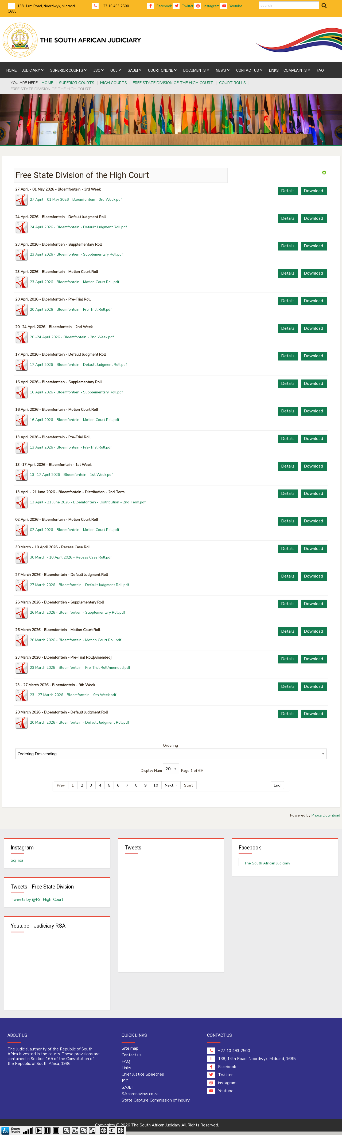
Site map (130, 1052)
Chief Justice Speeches (143, 1078)
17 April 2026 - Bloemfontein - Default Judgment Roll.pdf (78, 364)
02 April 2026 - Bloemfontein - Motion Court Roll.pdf (74, 529)
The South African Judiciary (267, 864)
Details (287, 190)
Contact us (132, 1058)
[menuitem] (11, 70)
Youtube (231, 6)
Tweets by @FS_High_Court (37, 901)
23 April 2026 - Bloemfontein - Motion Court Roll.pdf (74, 281)
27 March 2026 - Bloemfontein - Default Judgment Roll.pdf (79, 584)
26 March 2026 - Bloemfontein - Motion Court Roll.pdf (75, 640)
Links (126, 1071)
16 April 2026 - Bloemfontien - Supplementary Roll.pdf (76, 392)
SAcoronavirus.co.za (140, 1097)
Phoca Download (326, 815)
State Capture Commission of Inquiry (156, 1104)
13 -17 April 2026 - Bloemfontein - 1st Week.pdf (71, 474)
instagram (206, 6)
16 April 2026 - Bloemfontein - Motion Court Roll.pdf (74, 419)
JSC (125, 1084)
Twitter (183, 6)
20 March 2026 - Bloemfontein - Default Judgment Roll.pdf (79, 722)
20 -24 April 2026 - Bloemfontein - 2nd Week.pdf (72, 337)
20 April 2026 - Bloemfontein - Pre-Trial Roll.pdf (71, 309)
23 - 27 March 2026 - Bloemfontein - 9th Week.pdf (73, 694)
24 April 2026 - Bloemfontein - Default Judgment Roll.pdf (78, 227)
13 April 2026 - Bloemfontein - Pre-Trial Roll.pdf (71, 447)
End (277, 785)
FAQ (126, 1065)
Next (169, 785)
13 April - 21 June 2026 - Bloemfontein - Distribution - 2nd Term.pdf (88, 502)
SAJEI (127, 1091)
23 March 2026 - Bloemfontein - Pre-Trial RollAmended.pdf (80, 667)
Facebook (159, 6)
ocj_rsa (17, 861)
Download (313, 190)
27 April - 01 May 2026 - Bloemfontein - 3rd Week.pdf (76, 199)
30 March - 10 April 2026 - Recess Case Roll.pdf (71, 557)
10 (155, 785)
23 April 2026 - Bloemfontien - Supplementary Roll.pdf (76, 254)
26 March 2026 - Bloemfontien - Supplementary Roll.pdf (77, 612)
